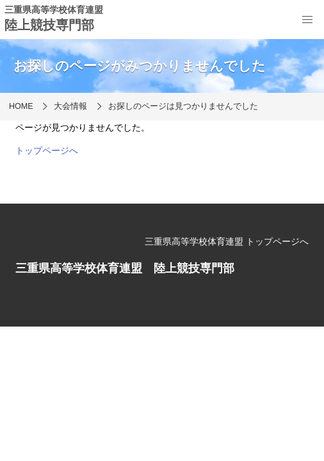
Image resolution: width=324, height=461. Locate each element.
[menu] (307, 19)
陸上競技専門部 (49, 25)
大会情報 (70, 106)
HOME (21, 106)
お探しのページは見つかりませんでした (183, 106)
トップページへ (46, 150)
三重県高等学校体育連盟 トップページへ (227, 241)
